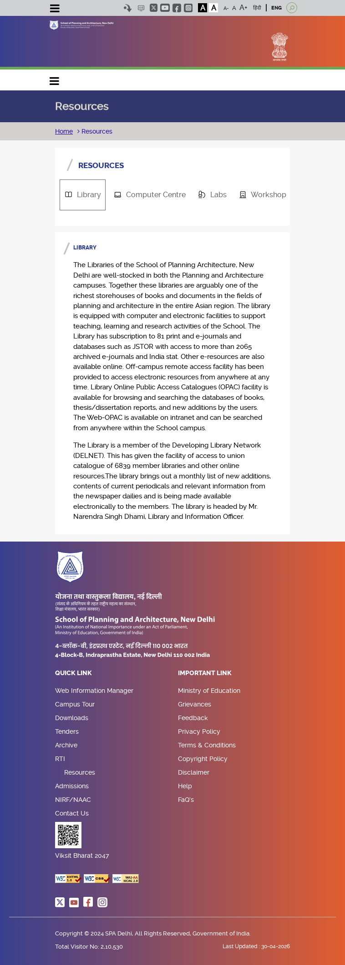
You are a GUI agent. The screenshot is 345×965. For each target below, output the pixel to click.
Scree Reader (141, 8)
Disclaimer (193, 772)
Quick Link (73, 673)
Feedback (193, 717)
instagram (188, 8)
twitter (153, 8)
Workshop (259, 194)
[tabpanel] (172, 383)
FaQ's (186, 799)
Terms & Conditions (207, 745)
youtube (165, 8)
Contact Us (72, 813)
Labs (209, 194)
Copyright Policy (203, 758)
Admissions (72, 786)
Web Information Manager (94, 690)
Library (79, 194)
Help (185, 786)
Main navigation (55, 79)
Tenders (67, 731)
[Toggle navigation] (54, 9)
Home (64, 131)
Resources (96, 131)
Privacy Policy (199, 731)
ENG (276, 8)
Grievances (194, 704)
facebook (176, 8)
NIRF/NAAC (73, 799)
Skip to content (127, 8)
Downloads (71, 717)
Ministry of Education (209, 690)
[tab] (83, 194)
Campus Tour (75, 704)
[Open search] (291, 7)
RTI (60, 758)
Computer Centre (146, 194)
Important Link (205, 673)
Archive (66, 745)
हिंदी (257, 8)
